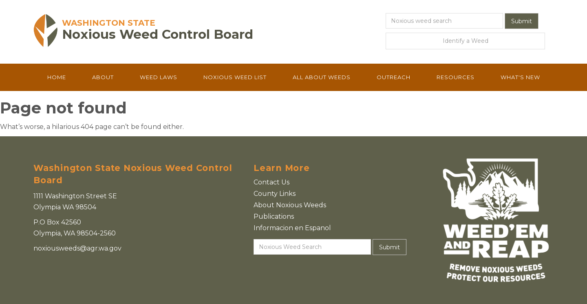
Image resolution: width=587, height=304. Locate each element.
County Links (275, 193)
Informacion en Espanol (292, 228)
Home (56, 77)
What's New (520, 77)
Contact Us (271, 182)
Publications (274, 216)
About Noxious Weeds (290, 205)
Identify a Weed (465, 40)
